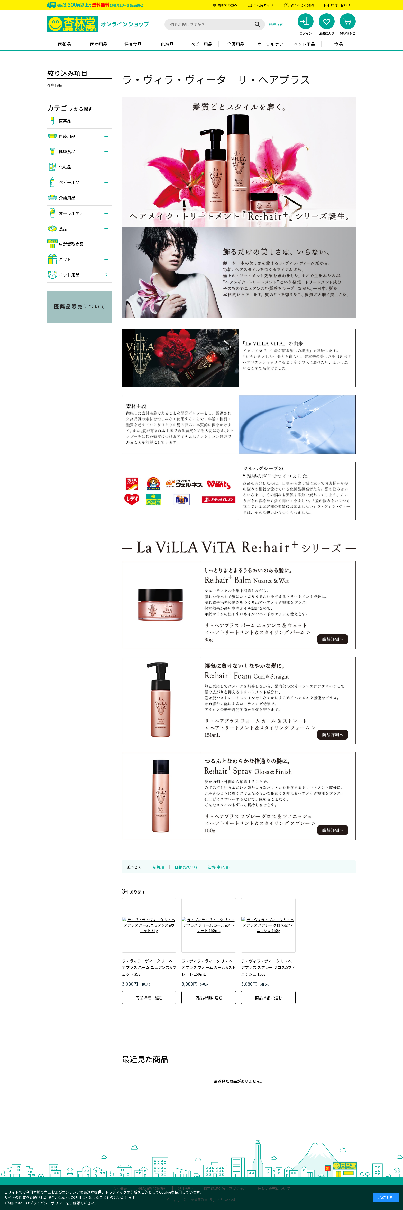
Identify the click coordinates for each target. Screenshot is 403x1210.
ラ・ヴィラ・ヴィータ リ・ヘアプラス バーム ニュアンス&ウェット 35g (149, 967)
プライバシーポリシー (48, 1202)
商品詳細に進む (149, 997)
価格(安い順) (186, 867)
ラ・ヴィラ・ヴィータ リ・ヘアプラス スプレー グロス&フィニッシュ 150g (268, 967)
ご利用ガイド (263, 5)
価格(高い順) (218, 867)
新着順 (158, 867)
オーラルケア (270, 44)
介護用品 (235, 44)
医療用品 (98, 44)
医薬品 (64, 44)
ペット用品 (304, 44)
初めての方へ (227, 5)
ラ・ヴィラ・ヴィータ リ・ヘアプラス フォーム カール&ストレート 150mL (208, 967)
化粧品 (167, 44)
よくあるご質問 (302, 5)
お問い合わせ (341, 5)
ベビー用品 (201, 44)
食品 (338, 44)
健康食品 (133, 44)
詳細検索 (276, 24)
